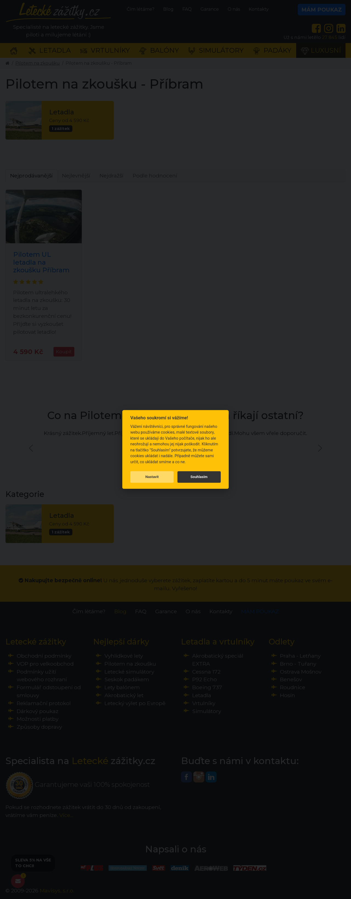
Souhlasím (199, 477)
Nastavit (152, 477)
